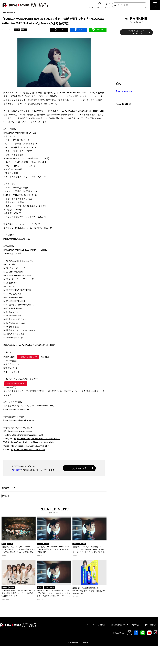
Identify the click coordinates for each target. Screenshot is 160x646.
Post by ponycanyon (125, 91)
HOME (4, 12)
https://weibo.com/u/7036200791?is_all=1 (30, 446)
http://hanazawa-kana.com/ (20, 431)
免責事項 (135, 625)
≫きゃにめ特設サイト (16, 383)
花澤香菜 (17, 470)
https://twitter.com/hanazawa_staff (27, 435)
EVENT (11, 587)
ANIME (10, 12)
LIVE (3, 544)
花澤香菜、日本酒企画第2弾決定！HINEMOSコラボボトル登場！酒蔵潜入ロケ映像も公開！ (88, 590)
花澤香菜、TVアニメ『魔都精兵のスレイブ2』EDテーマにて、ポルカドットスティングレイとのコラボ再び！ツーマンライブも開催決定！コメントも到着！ (54, 593)
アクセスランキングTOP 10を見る (136, 32)
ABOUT (88, 625)
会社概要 (101, 625)
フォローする (79, 468)
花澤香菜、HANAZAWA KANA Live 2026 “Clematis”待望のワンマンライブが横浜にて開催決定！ (53, 549)
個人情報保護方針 (118, 625)
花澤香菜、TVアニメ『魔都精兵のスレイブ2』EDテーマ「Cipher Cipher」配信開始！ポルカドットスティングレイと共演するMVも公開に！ (89, 549)
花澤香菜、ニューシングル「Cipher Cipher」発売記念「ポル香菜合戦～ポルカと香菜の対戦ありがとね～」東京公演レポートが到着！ (18, 549)
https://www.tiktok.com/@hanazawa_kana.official (32, 442)
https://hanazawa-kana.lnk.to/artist (18, 420)
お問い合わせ (150, 625)
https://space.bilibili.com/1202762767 (28, 449)
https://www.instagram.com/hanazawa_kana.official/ (37, 438)
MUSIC (23, 30)
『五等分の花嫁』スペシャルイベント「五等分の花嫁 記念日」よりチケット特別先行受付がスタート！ (18, 593)
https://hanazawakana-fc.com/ (16, 239)
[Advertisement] (135, 58)
